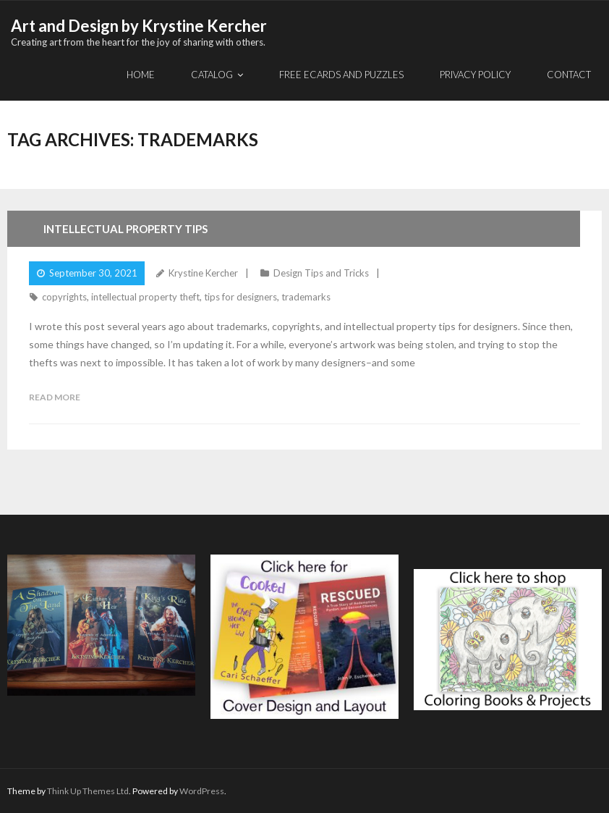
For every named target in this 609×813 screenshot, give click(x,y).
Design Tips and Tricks (321, 273)
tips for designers (240, 297)
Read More (54, 397)
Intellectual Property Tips (125, 228)
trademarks (306, 297)
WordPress (201, 790)
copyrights (64, 297)
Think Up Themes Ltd (88, 790)
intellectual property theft (145, 297)
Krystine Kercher (203, 273)
